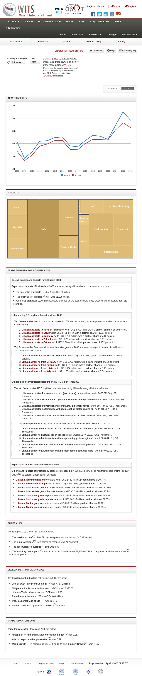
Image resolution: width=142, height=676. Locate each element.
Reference (95, 34)
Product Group (94, 41)
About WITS (78, 34)
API (81, 21)
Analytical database (99, 21)
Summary (43, 41)
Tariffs (29, 21)
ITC (49, 671)
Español (101, 6)
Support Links (129, 34)
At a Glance (16, 41)
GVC (69, 21)
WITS (37, 9)
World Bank (101, 671)
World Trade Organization (88, 671)
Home (63, 34)
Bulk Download (13, 28)
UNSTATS (75, 671)
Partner (67, 41)
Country (120, 41)
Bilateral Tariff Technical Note (69, 51)
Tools (117, 21)
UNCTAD (62, 671)
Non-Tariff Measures (49, 21)
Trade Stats (12, 21)
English (91, 6)
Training (111, 34)
